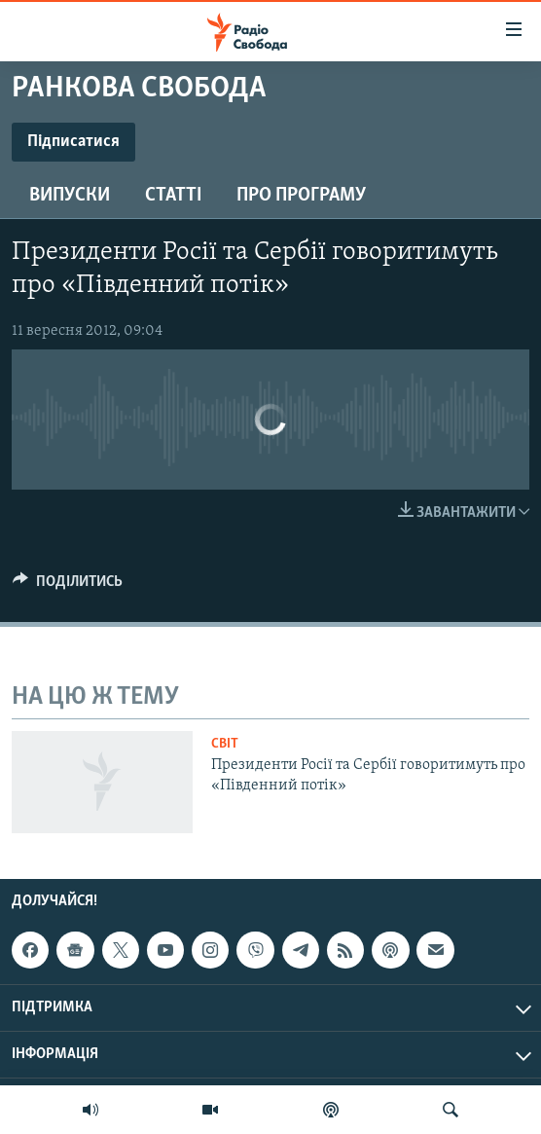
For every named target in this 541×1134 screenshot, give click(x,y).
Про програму (301, 195)
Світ (224, 744)
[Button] (68, 585)
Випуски (69, 195)
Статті (173, 195)
